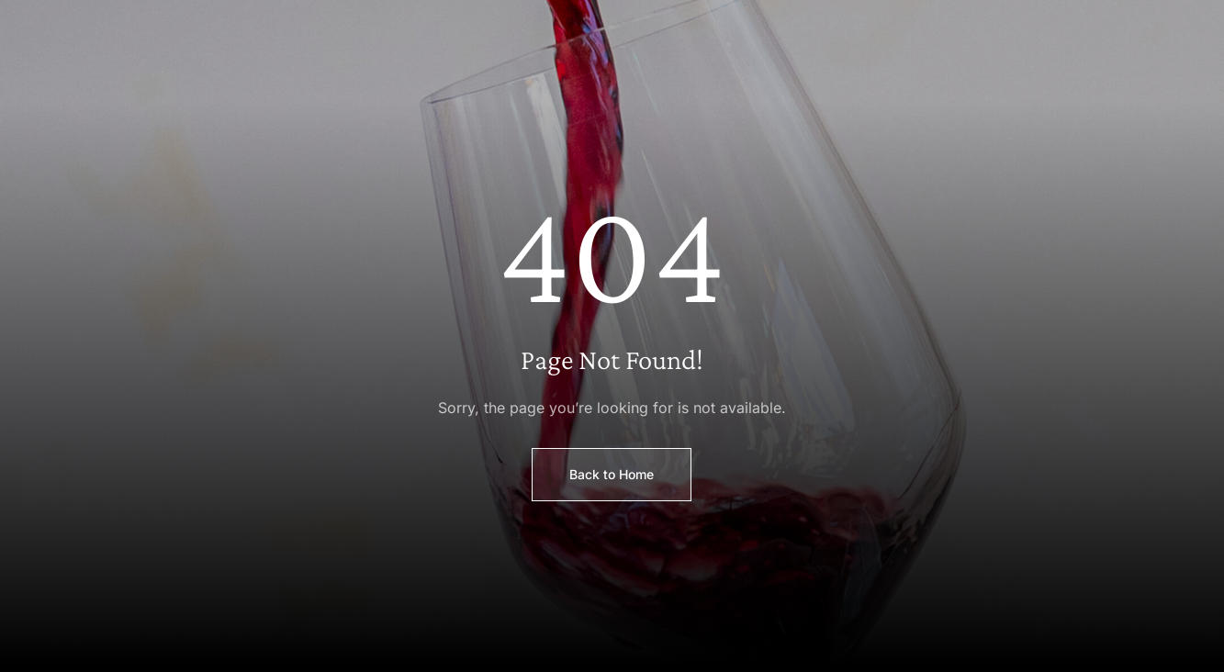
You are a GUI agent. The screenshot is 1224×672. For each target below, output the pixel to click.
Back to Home (611, 474)
